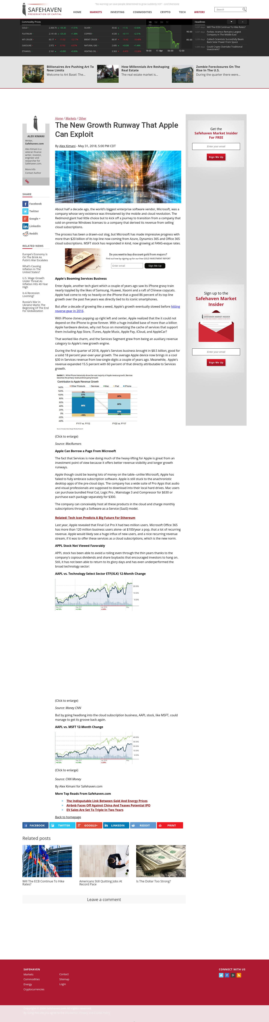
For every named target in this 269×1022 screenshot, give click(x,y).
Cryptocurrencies (34, 989)
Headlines (200, 21)
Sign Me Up (216, 157)
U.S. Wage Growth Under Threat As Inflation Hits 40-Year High (35, 282)
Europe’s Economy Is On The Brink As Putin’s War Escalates (35, 257)
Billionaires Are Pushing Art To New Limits (70, 68)
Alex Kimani (67, 146)
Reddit (30, 233)
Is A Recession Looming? (31, 294)
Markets (96, 12)
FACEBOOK (34, 825)
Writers (199, 12)
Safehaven (32, 969)
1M (155, 22)
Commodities (142, 12)
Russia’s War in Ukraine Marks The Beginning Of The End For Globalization (35, 306)
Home (77, 12)
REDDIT (141, 825)
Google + (31, 218)
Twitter (30, 211)
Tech (182, 12)
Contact (64, 974)
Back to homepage (68, 817)
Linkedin (31, 226)
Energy (28, 984)
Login (62, 984)
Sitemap (64, 979)
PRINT (167, 825)
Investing (117, 12)
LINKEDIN (115, 825)
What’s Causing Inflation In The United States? (31, 269)
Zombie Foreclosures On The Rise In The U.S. (218, 68)
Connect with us (232, 969)
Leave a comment (104, 899)
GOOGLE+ (88, 825)
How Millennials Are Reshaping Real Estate (145, 68)
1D (150, 22)
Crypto (165, 12)
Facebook (32, 203)
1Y (167, 22)
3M (161, 22)
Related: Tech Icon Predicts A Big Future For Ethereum (95, 518)
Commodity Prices (31, 21)
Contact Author (33, 172)
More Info (30, 169)
